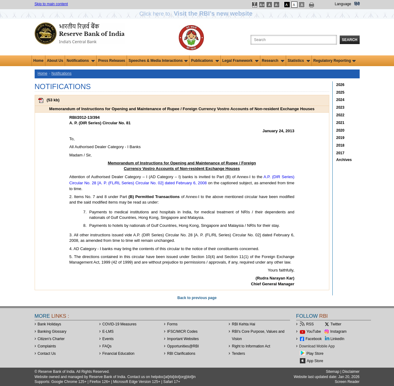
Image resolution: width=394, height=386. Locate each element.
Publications (205, 60)
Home (38, 60)
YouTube (314, 331)
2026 (340, 85)
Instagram (338, 331)
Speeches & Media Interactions (158, 60)
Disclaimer (350, 371)
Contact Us (47, 353)
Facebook (314, 339)
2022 (340, 115)
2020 (340, 130)
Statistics (299, 60)
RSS (310, 324)
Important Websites (183, 339)
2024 (340, 100)
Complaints (47, 346)
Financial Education (118, 353)
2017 (340, 153)
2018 (340, 145)
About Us (55, 60)
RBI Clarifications (181, 353)
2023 (340, 107)
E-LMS (108, 331)
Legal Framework (240, 60)
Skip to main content (51, 4)
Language (343, 4)
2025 (340, 92)
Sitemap (332, 371)
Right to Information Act (251, 346)
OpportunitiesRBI (183, 346)
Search (350, 40)
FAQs (107, 346)
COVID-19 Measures (119, 324)
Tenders (238, 353)
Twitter (336, 324)
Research (273, 60)
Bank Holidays (49, 324)
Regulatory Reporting (334, 60)
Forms (172, 324)
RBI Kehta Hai (243, 324)
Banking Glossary (52, 331)
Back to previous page (196, 298)
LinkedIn (337, 339)
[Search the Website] (294, 40)
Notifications (81, 60)
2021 (340, 123)
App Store (315, 361)
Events (108, 339)
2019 (340, 138)
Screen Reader (347, 382)
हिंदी (357, 4)
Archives (344, 160)
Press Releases (111, 60)
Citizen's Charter (51, 339)
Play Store (315, 353)
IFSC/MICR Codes (182, 331)
